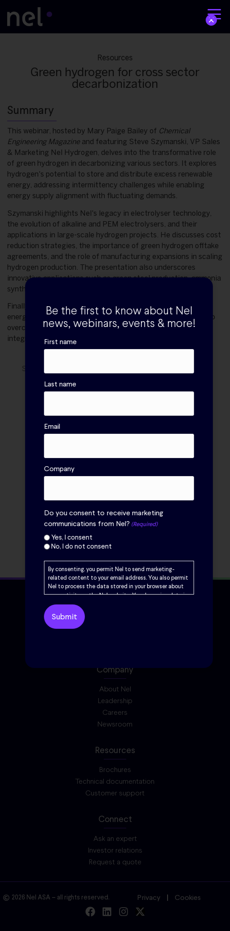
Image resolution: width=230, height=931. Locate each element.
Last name (125, 384)
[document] (115, 465)
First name (125, 341)
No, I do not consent (146, 546)
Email (117, 426)
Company (124, 468)
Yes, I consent (136, 537)
